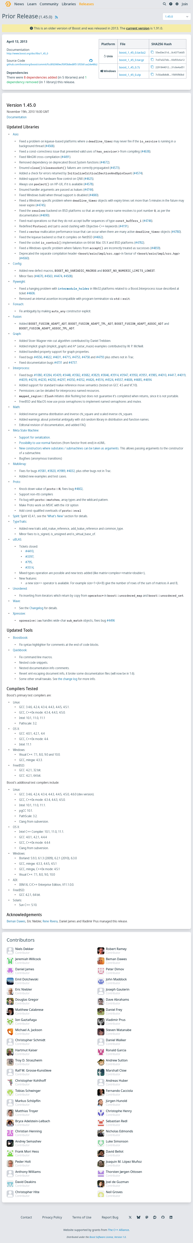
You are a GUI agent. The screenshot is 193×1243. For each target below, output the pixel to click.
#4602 (79, 489)
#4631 (57, 357)
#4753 (77, 357)
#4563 (49, 276)
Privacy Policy (52, 1217)
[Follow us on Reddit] (154, 1217)
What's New (55, 516)
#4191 (124, 226)
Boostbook (20, 637)
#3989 (62, 471)
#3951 (144, 375)
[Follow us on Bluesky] (138, 1217)
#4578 (89, 184)
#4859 (156, 248)
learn (32, 4)
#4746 (148, 221)
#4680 (94, 195)
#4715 (67, 357)
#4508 (68, 276)
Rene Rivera (50, 921)
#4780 (176, 231)
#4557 (129, 380)
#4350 (81, 380)
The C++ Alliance (118, 1230)
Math (16, 407)
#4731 (59, 362)
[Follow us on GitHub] (162, 1217)
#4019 (24, 380)
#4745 (41, 205)
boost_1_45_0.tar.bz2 (133, 52)
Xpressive (19, 613)
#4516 (110, 380)
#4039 (33, 380)
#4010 (163, 375)
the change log (68, 679)
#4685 (148, 380)
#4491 (66, 157)
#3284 (48, 375)
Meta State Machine (26, 430)
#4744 (89, 189)
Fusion (17, 316)
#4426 (100, 380)
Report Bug (109, 1217)
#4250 (62, 380)
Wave (16, 601)
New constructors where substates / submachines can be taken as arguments (69, 448)
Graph (17, 334)
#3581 (42, 471)
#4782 (140, 242)
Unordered (20, 588)
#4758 (86, 357)
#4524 (119, 380)
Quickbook (20, 650)
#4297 (71, 380)
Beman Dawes (16, 921)
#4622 (48, 357)
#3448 (67, 375)
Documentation (17, 117)
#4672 (105, 162)
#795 (29, 562)
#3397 (30, 556)
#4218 (43, 380)
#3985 (153, 375)
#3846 (105, 375)
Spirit (16, 516)
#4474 (58, 276)
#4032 (71, 471)
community (49, 4)
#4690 (45, 215)
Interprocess (21, 368)
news (19, 4)
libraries (69, 4)
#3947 (124, 375)
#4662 (98, 237)
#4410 (30, 551)
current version (137, 28)
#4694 (157, 380)
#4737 (73, 362)
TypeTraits (20, 521)
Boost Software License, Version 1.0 (107, 1237)
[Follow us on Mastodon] (146, 1217)
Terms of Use (81, 1217)
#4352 (90, 380)
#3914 (115, 375)
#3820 (52, 471)
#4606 (31, 293)
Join (184, 4)
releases (86, 4)
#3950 (134, 375)
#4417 (172, 375)
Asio (16, 134)
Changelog (37, 608)
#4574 (138, 173)
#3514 (30, 567)
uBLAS (17, 539)
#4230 (52, 380)
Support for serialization (35, 437)
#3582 (77, 375)
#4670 (39, 276)
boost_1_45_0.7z (130, 67)
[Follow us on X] (129, 1217)
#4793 (101, 357)
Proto (16, 482)
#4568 (50, 146)
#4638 (146, 151)
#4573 (115, 168)
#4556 (38, 357)
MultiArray (19, 464)
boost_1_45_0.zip (130, 75)
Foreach (18, 304)
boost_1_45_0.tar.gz (132, 60)
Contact (26, 1217)
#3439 (57, 375)
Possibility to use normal (35, 443)
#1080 (38, 375)
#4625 (89, 178)
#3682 (86, 375)
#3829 (96, 375)
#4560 (24, 258)
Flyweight (19, 281)
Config (17, 263)
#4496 (111, 620)
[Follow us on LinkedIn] (170, 1217)
